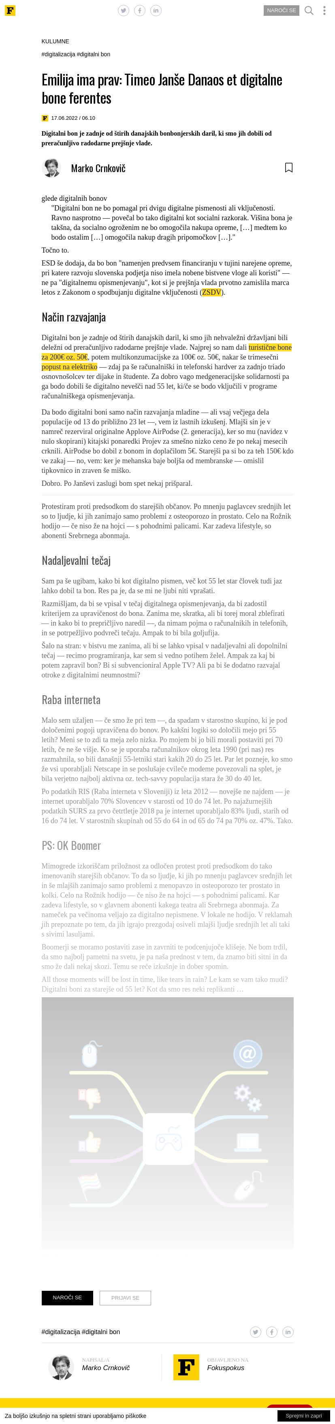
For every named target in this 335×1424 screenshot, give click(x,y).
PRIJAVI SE (125, 1298)
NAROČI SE (281, 10)
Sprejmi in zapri (304, 1416)
